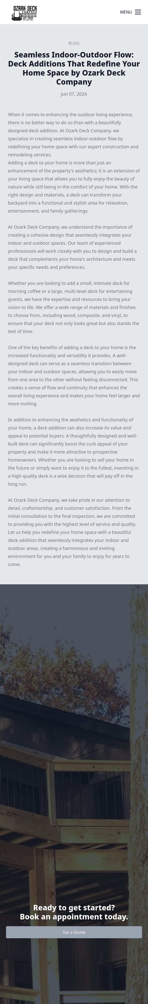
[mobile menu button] (138, 12)
